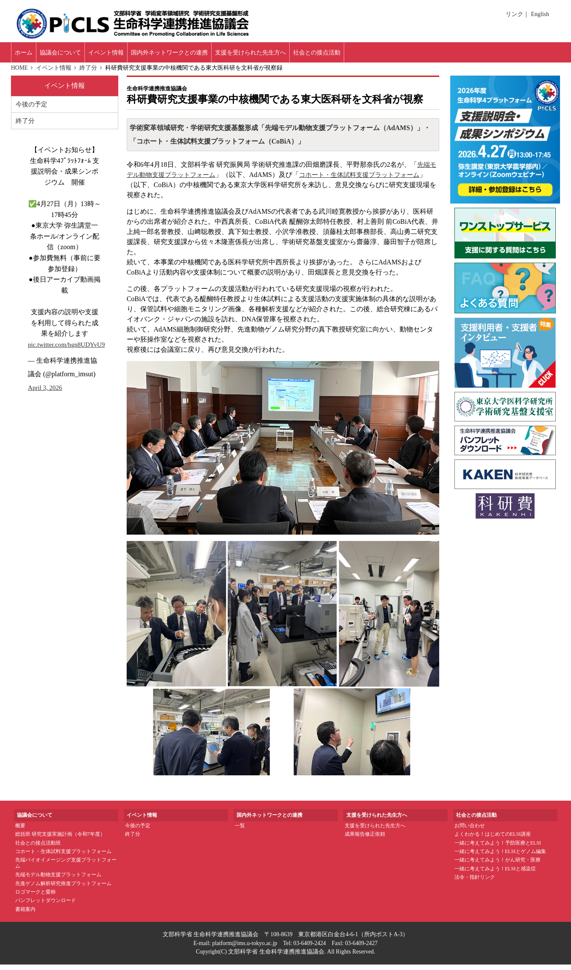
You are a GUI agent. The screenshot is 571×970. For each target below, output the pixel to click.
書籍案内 (25, 914)
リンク (516, 14)
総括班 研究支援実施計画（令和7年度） (60, 839)
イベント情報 (131, 54)
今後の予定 (32, 109)
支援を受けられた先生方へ (375, 831)
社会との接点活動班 (38, 848)
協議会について (74, 54)
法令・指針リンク (474, 882)
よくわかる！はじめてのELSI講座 (492, 839)
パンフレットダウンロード (45, 906)
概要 (20, 831)
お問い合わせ (469, 831)
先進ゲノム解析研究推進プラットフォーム (63, 888)
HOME (20, 72)
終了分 (89, 72)
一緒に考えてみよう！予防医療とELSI (497, 848)
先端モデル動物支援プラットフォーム (58, 880)
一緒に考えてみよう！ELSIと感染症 (495, 874)
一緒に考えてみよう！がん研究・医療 (497, 865)
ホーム (28, 54)
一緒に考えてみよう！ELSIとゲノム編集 (500, 856)
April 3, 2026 (46, 393)
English (540, 14)
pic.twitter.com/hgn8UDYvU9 (68, 350)
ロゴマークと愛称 (35, 897)
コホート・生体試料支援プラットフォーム (63, 856)
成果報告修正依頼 (365, 839)
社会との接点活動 (387, 54)
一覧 (240, 831)
